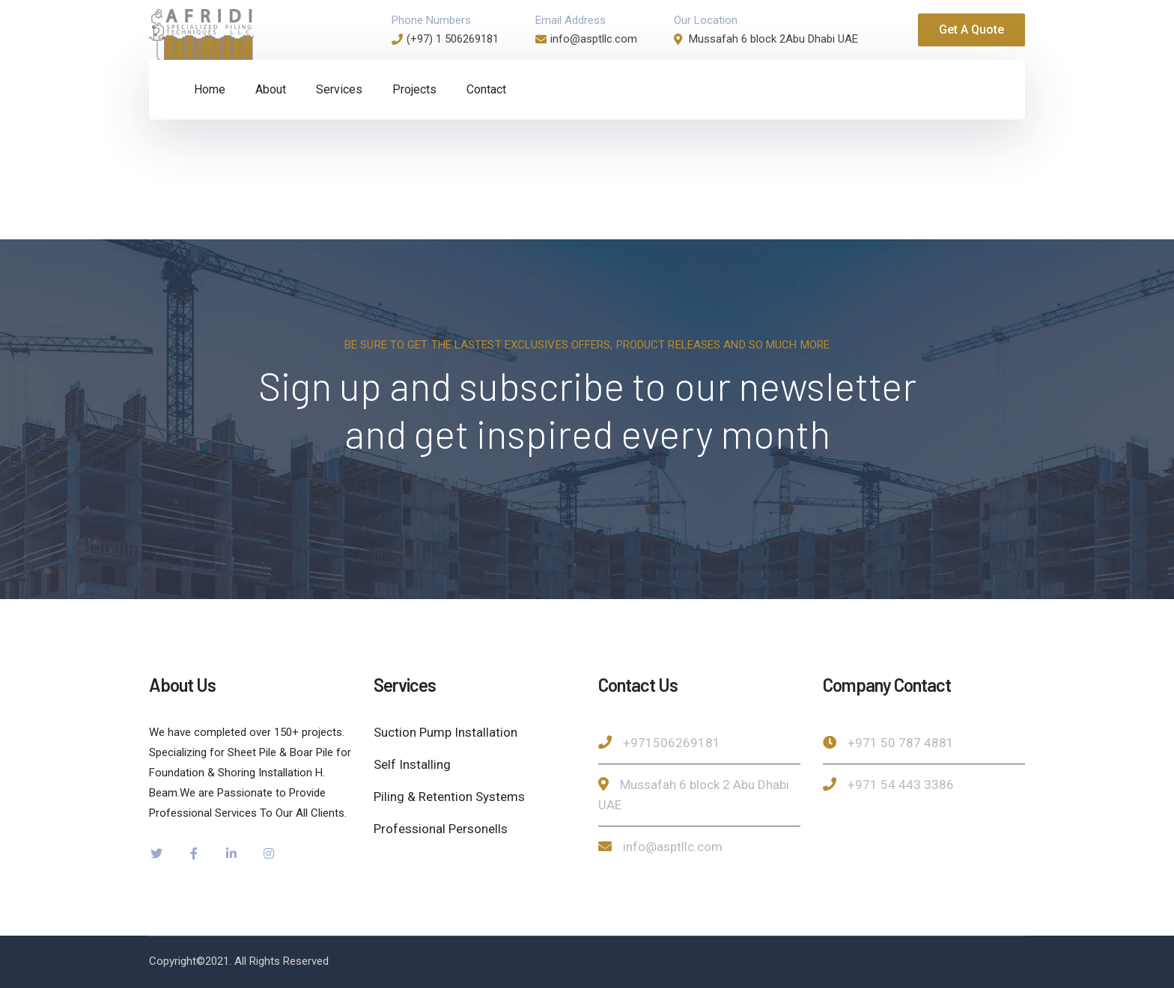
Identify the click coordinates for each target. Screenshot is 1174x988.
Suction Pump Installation (445, 732)
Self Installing (412, 764)
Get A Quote (971, 29)
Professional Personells (441, 828)
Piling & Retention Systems (449, 796)
